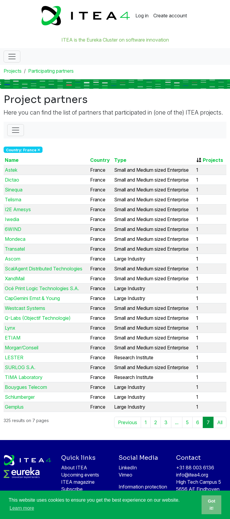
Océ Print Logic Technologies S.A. (42, 288)
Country (100, 160)
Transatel (15, 249)
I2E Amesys (18, 209)
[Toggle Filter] (15, 130)
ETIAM (12, 338)
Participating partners (51, 71)
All (220, 422)
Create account (170, 16)
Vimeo (125, 475)
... (176, 422)
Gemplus (14, 407)
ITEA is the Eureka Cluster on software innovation (115, 40)
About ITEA (74, 468)
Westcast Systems (25, 308)
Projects (13, 71)
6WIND (13, 229)
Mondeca (15, 239)
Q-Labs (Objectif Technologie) (38, 318)
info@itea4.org (192, 475)
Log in (142, 16)
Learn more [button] (22, 508)
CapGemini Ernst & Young (32, 298)
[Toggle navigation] (12, 57)
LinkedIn (128, 468)
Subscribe (72, 489)
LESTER (14, 357)
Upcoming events (80, 475)
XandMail (15, 278)
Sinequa (13, 190)
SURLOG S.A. (20, 367)
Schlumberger (20, 397)
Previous (127, 422)
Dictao (12, 180)
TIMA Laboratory (24, 377)
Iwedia (12, 219)
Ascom (12, 259)
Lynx (10, 328)
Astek (11, 170)
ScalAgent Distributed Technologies (43, 269)
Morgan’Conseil (21, 348)
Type (120, 160)
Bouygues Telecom (26, 387)
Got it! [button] (211, 505)
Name (12, 160)
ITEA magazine (78, 482)
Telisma (13, 200)
